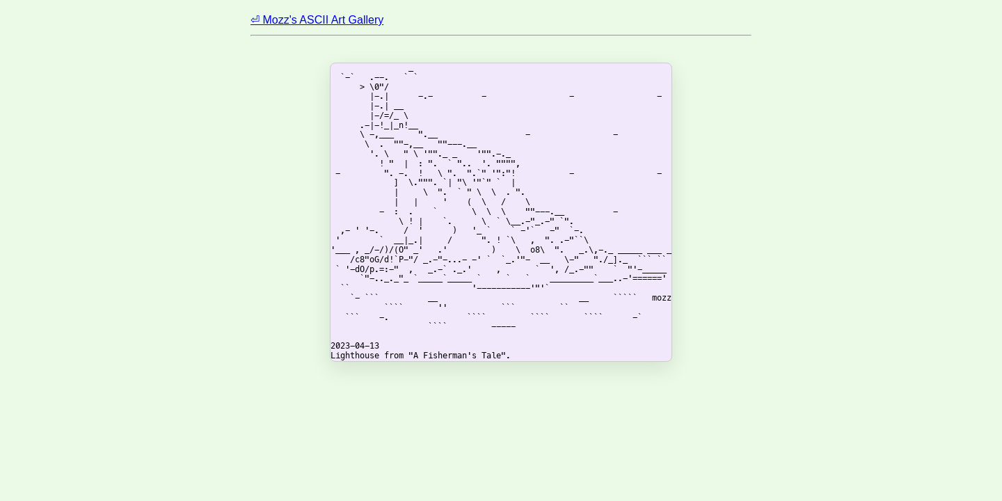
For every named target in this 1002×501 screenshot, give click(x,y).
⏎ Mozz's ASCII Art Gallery (316, 20)
